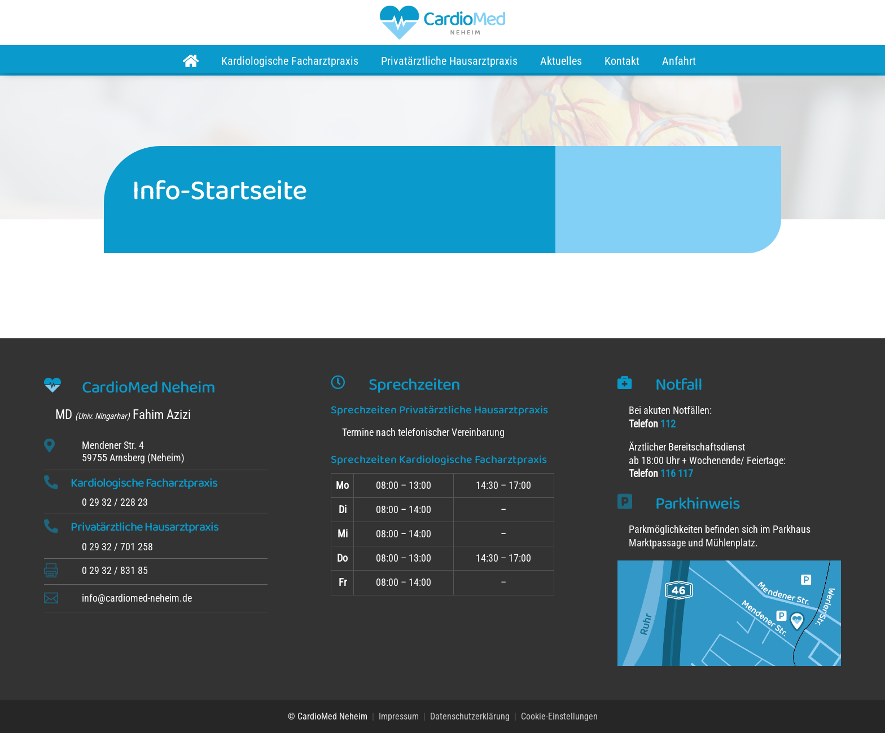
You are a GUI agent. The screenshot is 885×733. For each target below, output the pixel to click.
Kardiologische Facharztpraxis (289, 61)
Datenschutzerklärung (470, 716)
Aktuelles (561, 61)
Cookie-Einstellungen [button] (559, 716)
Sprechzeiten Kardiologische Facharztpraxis (439, 460)
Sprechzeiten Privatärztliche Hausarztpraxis (439, 410)
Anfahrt (679, 61)
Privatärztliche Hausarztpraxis (449, 61)
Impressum (399, 716)
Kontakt (621, 61)
